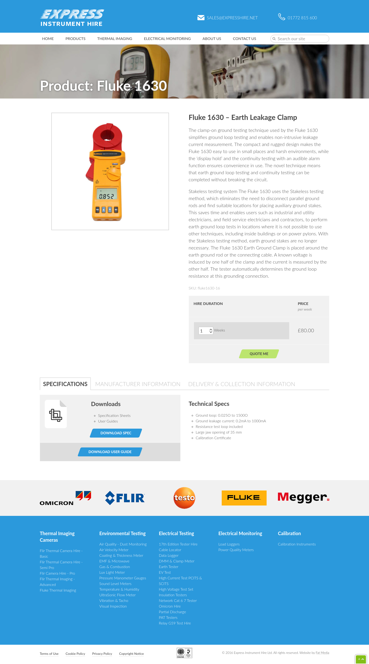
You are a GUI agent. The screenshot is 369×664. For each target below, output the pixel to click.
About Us (212, 38)
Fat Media (322, 653)
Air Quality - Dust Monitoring (123, 544)
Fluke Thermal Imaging (58, 590)
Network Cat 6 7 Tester (178, 600)
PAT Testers (168, 617)
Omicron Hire (170, 606)
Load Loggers (229, 544)
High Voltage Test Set (176, 589)
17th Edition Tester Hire (178, 544)
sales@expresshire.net (227, 17)
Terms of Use (49, 654)
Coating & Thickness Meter (121, 555)
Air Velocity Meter (113, 549)
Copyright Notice (131, 654)
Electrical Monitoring (167, 38)
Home (48, 38)
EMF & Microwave (114, 561)
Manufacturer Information (137, 383)
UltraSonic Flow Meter (117, 595)
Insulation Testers (173, 595)
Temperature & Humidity (119, 589)
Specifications (65, 383)
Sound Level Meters (115, 583)
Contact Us (244, 38)
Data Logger (169, 555)
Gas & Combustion (114, 566)
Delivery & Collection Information (241, 383)
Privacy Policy (102, 654)
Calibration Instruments (297, 544)
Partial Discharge (172, 611)
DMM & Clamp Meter (176, 561)
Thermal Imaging (114, 38)
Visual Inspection (113, 606)
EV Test (165, 572)
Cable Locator (170, 549)
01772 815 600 (297, 17)
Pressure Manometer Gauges (122, 578)
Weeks (219, 330)
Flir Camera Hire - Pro (57, 573)
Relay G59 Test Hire (175, 623)
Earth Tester (168, 566)
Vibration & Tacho (113, 600)
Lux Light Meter (112, 572)
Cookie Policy (75, 654)
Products (75, 38)
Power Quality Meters (236, 549)
